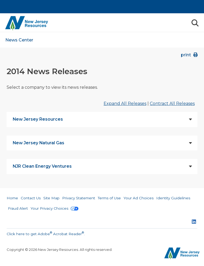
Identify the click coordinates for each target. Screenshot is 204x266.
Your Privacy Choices (54, 208)
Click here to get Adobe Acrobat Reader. (46, 233)
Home (12, 198)
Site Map (51, 198)
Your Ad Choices (139, 198)
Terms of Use (109, 198)
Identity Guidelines (173, 198)
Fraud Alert (18, 208)
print (190, 54)
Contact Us (31, 198)
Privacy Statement (78, 198)
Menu (183, 22)
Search (195, 23)
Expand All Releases (125, 103)
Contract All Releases (172, 103)
